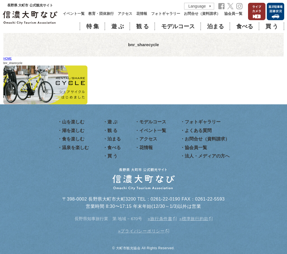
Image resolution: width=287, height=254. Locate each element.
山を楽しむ (73, 121)
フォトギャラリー (165, 14)
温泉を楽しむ (75, 147)
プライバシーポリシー (143, 231)
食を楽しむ (73, 139)
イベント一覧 (74, 14)
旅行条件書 (161, 218)
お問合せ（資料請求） (202, 14)
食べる (244, 26)
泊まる (215, 26)
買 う (271, 26)
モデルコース (178, 26)
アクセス (125, 14)
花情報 (141, 14)
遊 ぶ (117, 26)
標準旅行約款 (195, 218)
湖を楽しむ (73, 130)
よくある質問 (198, 130)
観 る (142, 26)
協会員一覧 (233, 14)
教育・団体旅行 (101, 14)
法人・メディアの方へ (207, 156)
